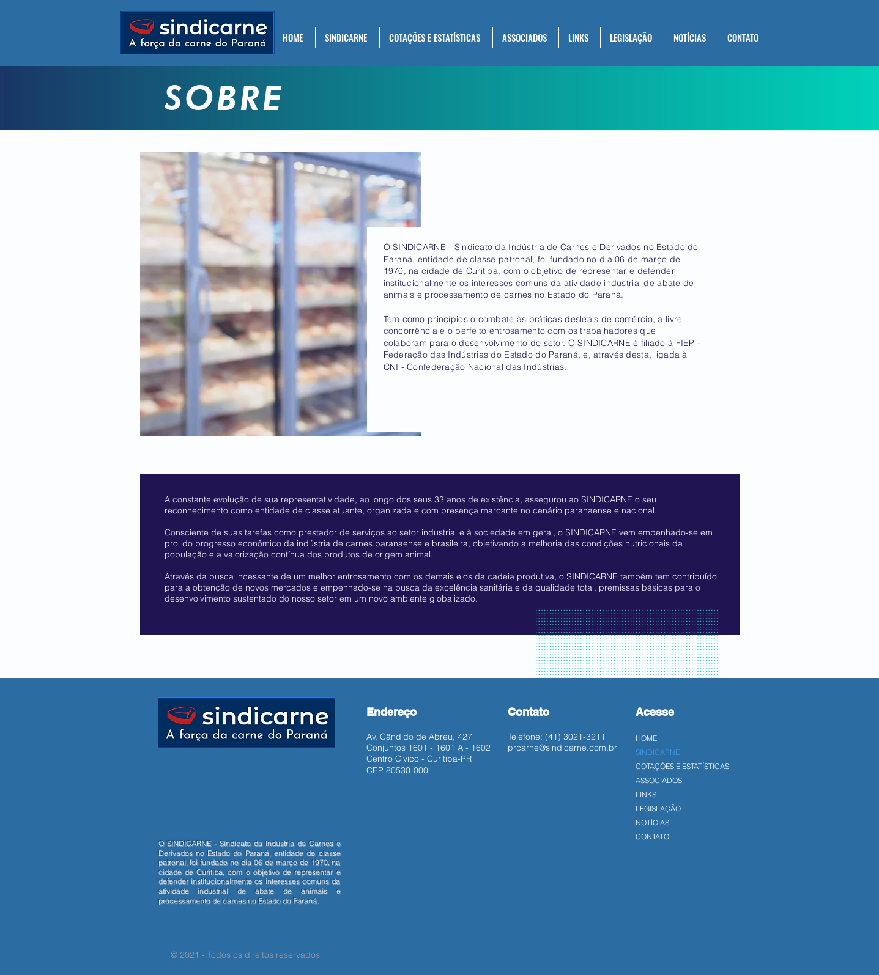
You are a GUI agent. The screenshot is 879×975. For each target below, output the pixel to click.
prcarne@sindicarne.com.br (562, 747)
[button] (347, 37)
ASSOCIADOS (659, 780)
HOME (646, 738)
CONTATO (652, 836)
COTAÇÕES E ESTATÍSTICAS (682, 766)
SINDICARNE (658, 752)
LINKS (646, 794)
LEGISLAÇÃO (658, 808)
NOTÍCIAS (652, 822)
